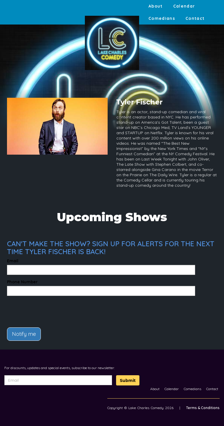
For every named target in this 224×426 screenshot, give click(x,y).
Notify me (24, 334)
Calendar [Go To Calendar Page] (184, 6)
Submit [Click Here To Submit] (128, 380)
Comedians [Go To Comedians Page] (161, 18)
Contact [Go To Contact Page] (195, 18)
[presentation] (41, 309)
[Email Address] (58, 380)
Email (12, 260)
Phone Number (22, 281)
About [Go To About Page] (155, 6)
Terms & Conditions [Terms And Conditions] (203, 408)
